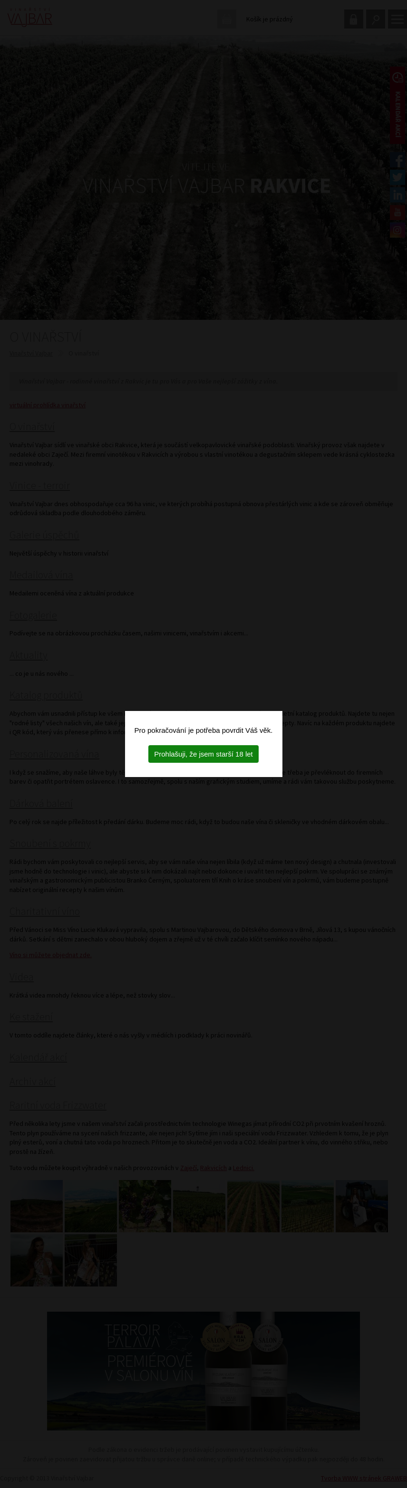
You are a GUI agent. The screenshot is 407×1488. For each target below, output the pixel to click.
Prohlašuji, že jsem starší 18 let (203, 754)
